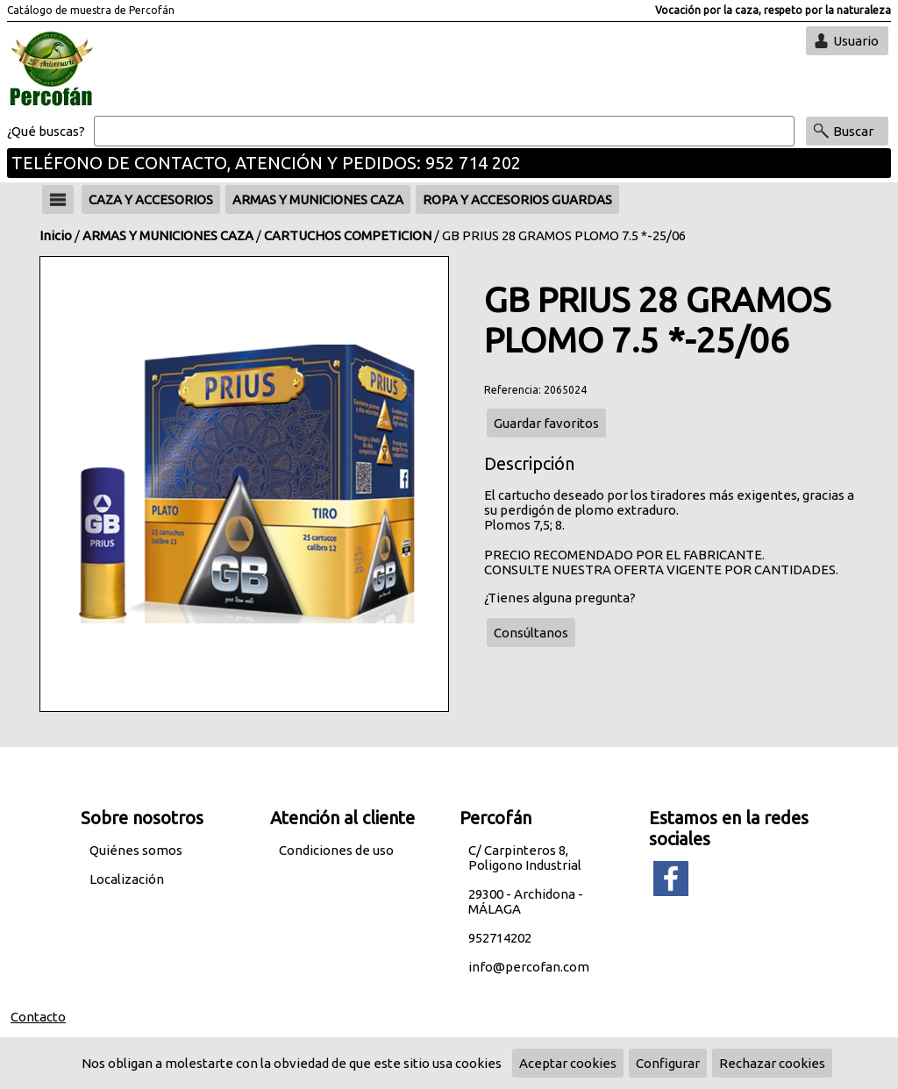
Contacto (38, 1016)
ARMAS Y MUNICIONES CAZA (167, 235)
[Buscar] (444, 131)
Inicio (55, 235)
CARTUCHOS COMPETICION (347, 235)
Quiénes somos (135, 850)
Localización (126, 879)
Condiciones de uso (336, 850)
